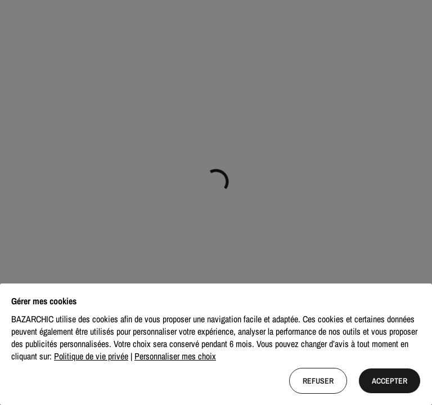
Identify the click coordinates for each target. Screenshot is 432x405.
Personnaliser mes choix (175, 356)
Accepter (389, 381)
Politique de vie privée (91, 356)
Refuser (318, 381)
